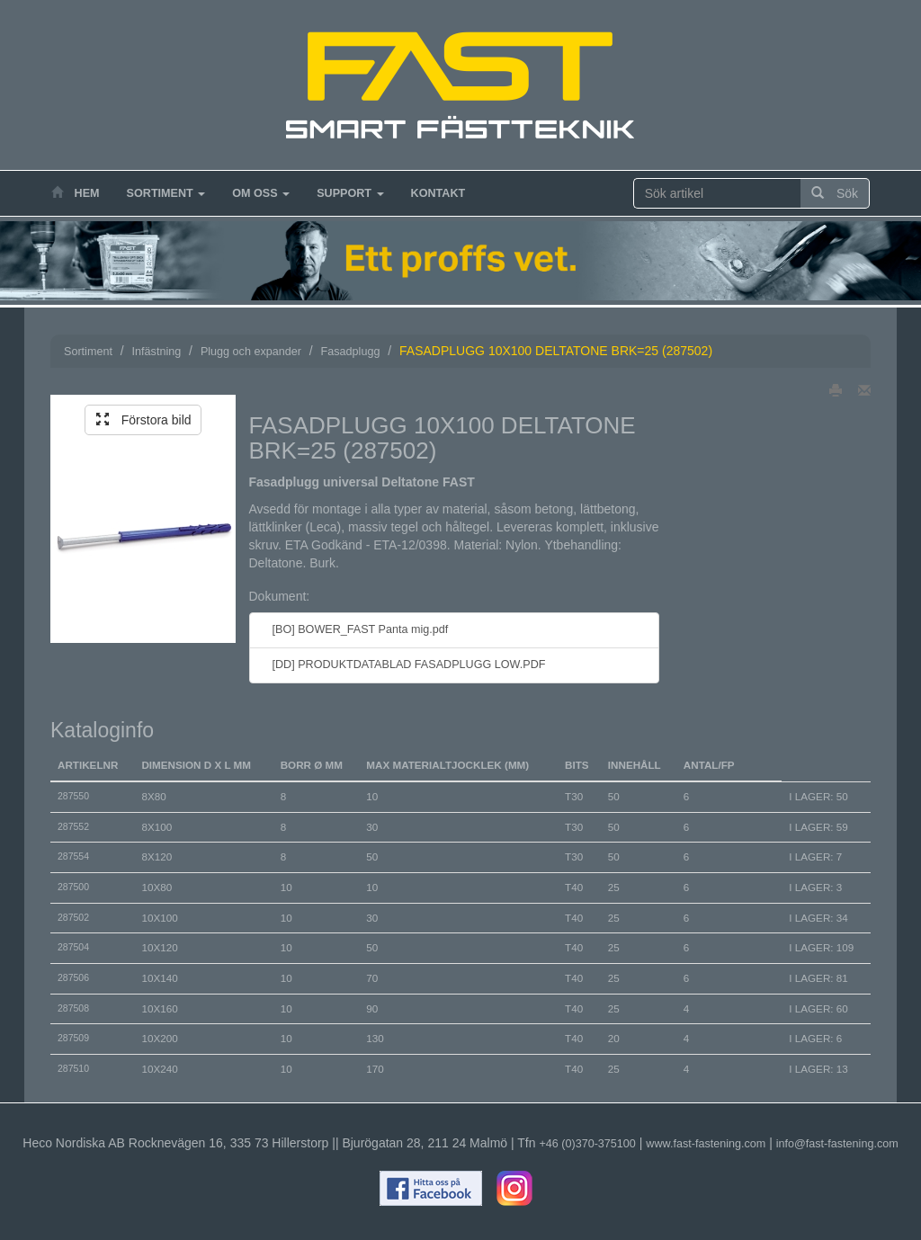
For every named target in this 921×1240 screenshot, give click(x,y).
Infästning (157, 351)
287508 (73, 1008)
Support (350, 193)
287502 (73, 917)
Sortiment (166, 193)
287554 (73, 856)
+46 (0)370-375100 (587, 1143)
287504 (73, 946)
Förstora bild (144, 420)
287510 (73, 1068)
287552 (73, 826)
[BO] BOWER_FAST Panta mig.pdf (356, 629)
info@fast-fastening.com (837, 1143)
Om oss (261, 193)
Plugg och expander (251, 351)
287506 (73, 977)
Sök (834, 193)
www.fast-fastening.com (705, 1143)
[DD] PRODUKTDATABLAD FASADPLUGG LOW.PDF (405, 664)
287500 (73, 886)
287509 (73, 1037)
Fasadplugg (350, 351)
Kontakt (438, 193)
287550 (73, 795)
